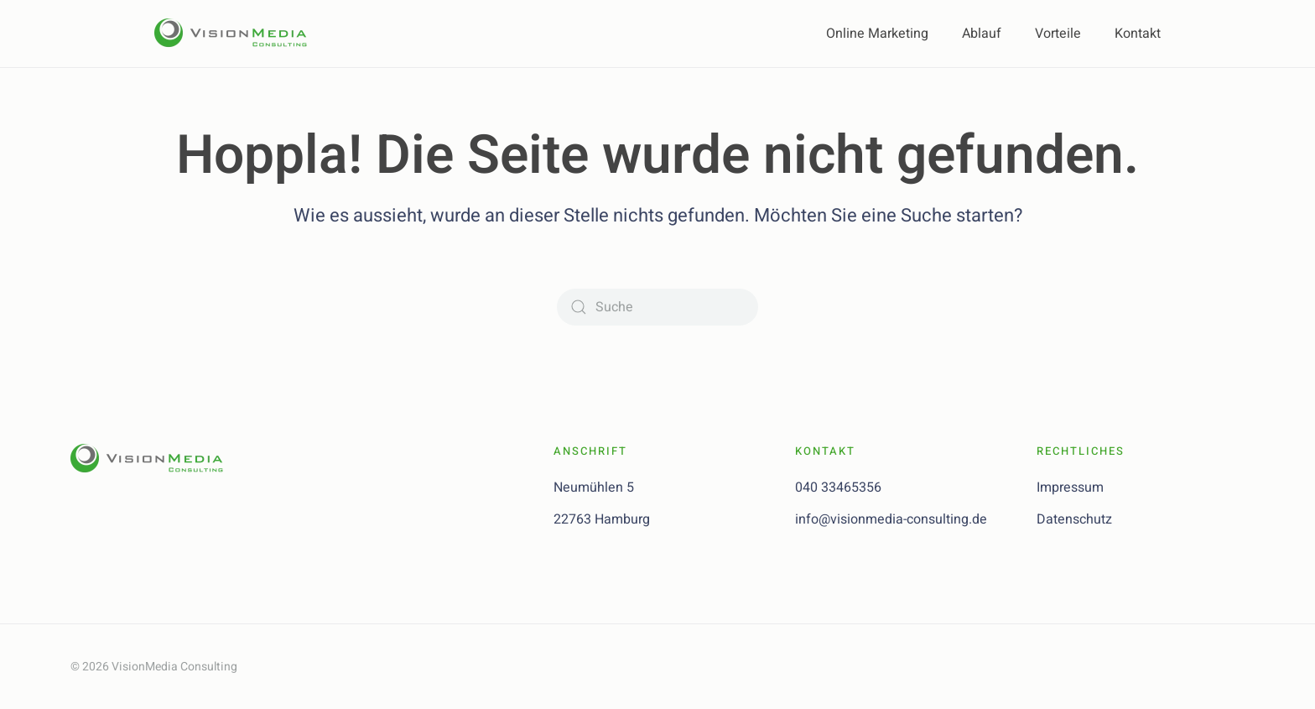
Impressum (1070, 487)
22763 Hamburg (602, 519)
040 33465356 (838, 487)
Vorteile (1058, 33)
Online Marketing (877, 33)
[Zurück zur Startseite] (238, 33)
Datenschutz (1074, 519)
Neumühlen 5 (594, 487)
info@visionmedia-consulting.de (891, 519)
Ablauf (981, 33)
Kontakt (1138, 33)
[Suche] (657, 307)
